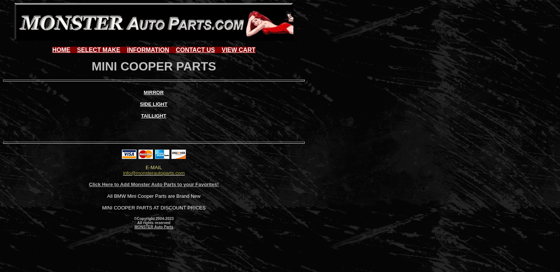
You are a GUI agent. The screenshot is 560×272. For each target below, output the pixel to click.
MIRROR (154, 92)
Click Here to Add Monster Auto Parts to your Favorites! (154, 184)
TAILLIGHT (153, 116)
